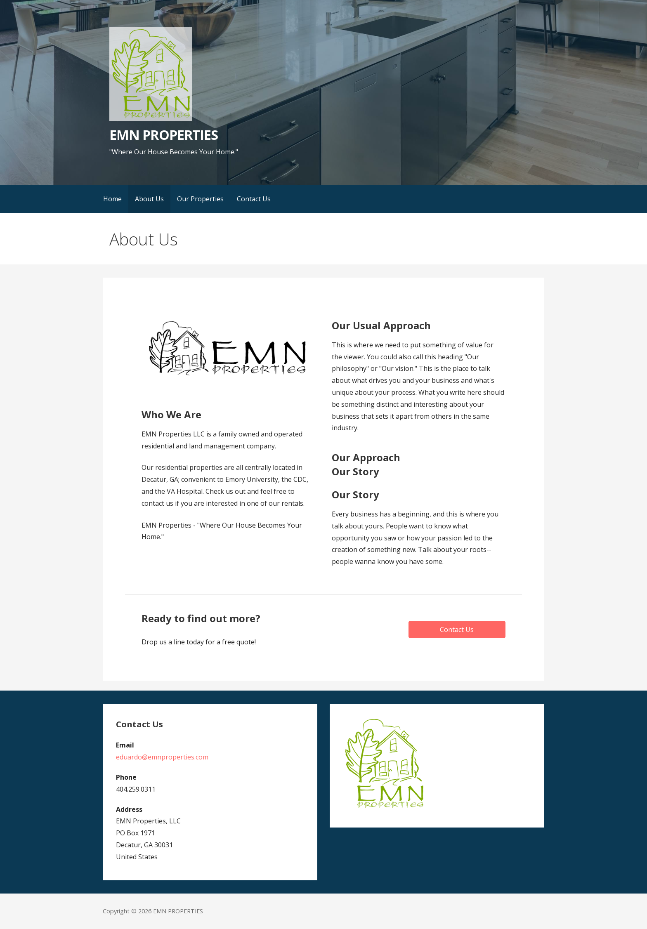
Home (112, 198)
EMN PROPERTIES (163, 135)
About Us (149, 198)
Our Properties (200, 198)
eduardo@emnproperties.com (162, 757)
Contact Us (254, 198)
